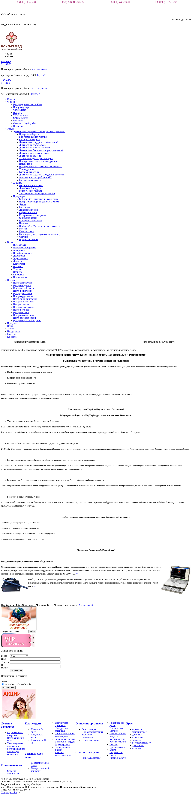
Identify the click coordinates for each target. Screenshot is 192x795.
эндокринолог (139, 732)
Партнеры (18, 126)
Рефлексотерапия (28, 212)
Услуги (10, 128)
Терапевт (17, 269)
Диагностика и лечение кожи (34, 153)
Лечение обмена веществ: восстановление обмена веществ (118, 737)
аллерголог (138, 737)
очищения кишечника (87, 736)
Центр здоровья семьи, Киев (27, 104)
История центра (21, 107)
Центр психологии (22, 291)
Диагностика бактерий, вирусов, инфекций (41, 150)
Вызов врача (19, 245)
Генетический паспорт (30, 191)
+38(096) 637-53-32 (166, 2)
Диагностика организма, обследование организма (62, 726)
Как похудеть (33, 723)
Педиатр (17, 272)
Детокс (22, 204)
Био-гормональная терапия (33, 137)
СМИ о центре (20, 118)
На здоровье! (13, 331)
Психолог (18, 266)
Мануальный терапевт (24, 247)
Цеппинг (23, 223)
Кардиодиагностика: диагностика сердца (65, 740)
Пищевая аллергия (91, 758)
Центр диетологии (22, 293)
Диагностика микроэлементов (34, 147)
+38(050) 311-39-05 (73, 2)
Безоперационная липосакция (16, 750)
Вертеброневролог (22, 253)
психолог (137, 748)
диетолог (136, 734)
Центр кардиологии (23, 296)
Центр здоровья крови (24, 318)
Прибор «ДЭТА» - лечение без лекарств (39, 226)
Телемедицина (26, 169)
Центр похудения (22, 285)
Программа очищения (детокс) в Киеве (39, 201)
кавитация (12, 754)
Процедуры (19, 196)
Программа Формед (29, 134)
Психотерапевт (20, 277)
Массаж (23, 228)
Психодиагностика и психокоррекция (38, 161)
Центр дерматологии (23, 301)
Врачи (10, 242)
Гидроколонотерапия (92, 732)
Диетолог (18, 261)
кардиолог (137, 729)
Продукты (12, 323)
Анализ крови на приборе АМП (35, 177)
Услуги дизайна (9, 792)
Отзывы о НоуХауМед (24, 123)
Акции (10, 328)
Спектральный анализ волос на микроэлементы (63, 751)
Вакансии (18, 120)
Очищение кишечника (30, 220)
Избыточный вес (11, 765)
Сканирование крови (29, 139)
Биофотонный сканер (30, 180)
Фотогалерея (19, 110)
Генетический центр (23, 288)
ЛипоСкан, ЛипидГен (30, 188)
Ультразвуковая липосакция (15, 744)
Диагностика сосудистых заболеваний (38, 142)
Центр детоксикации (23, 307)
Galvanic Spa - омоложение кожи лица (38, 199)
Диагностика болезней (30, 155)
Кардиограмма (62, 744)
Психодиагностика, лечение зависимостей (40, 166)
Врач (129, 723)
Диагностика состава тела (32, 145)
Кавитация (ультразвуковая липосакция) (39, 234)
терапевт (136, 740)
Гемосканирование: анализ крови (65, 735)
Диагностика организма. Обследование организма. (39, 131)
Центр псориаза (21, 309)
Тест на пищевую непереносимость (37, 193)
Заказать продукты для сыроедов (36, 158)
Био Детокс (25, 207)
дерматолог (138, 745)
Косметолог (19, 263)
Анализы (17, 182)
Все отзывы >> (86, 605)
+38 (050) (6, 62)
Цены (10, 326)
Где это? (41, 75)
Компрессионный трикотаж (40, 769)
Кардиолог (18, 274)
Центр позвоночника (23, 315)
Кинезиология (26, 231)
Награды (17, 112)
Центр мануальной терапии (27, 320)
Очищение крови (28, 218)
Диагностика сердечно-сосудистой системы (41, 174)
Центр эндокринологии (25, 299)
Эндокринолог (20, 258)
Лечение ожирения (28, 209)
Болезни (11, 334)
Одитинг (23, 236)
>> (77, 574)
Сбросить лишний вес (13, 772)
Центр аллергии (21, 304)
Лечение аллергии (87, 752)
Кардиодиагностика (29, 172)
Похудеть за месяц (37, 736)
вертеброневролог (141, 742)
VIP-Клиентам (20, 115)
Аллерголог (19, 250)
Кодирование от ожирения (32, 215)
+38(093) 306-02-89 (26, 2)
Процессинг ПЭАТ (28, 239)
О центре (11, 101)
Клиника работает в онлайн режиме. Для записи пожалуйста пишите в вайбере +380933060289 (97, 342)
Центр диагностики (23, 282)
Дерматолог (19, 255)
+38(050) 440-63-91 (119, 2)
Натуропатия (25, 164)
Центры (11, 280)
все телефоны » (39, 69)
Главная (11, 99)
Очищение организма (89, 723)
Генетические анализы (116, 729)
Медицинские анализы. (31, 185)
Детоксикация (89, 729)
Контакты (12, 336)
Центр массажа (21, 312)
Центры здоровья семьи (117, 745)
